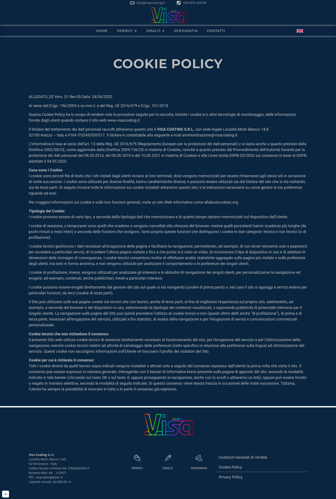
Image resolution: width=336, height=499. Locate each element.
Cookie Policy (230, 468)
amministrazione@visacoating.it (209, 136)
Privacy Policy (231, 478)
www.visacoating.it (123, 121)
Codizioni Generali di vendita (243, 458)
